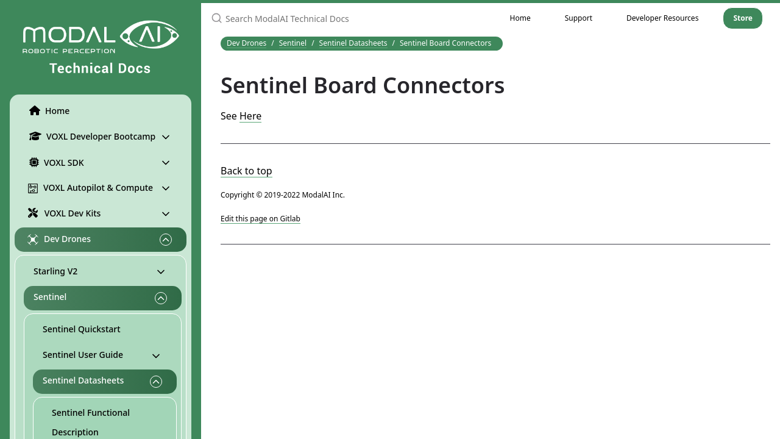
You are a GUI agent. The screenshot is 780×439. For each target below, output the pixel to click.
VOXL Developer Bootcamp (89, 136)
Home (46, 110)
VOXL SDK (54, 162)
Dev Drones (59, 239)
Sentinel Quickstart (82, 329)
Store (743, 18)
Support (578, 18)
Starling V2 (55, 271)
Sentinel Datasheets (83, 380)
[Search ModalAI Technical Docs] (347, 18)
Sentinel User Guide (83, 354)
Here (250, 116)
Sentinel (50, 296)
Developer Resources (662, 18)
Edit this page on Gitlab (260, 218)
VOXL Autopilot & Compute (90, 188)
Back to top (246, 170)
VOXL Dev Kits (62, 212)
